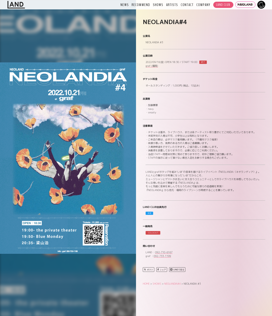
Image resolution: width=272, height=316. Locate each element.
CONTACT (187, 4)
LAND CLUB (223, 5)
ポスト (148, 269)
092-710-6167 (164, 252)
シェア (161, 269)
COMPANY (203, 4)
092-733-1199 (162, 256)
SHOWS (158, 4)
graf (152, 66)
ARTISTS (172, 4)
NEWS (125, 4)
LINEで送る (177, 269)
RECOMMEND (141, 4)
